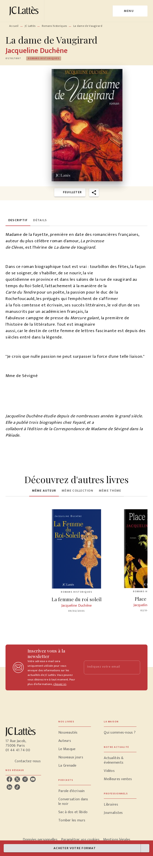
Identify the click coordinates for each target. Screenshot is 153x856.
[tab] (18, 220)
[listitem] (9, 779)
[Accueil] (25, 11)
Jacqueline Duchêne (37, 51)
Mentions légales (116, 840)
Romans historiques (54, 26)
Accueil (13, 26)
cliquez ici (59, 684)
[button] (43, 58)
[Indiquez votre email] (106, 667)
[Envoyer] (134, 667)
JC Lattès (30, 26)
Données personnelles (40, 840)
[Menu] (130, 11)
